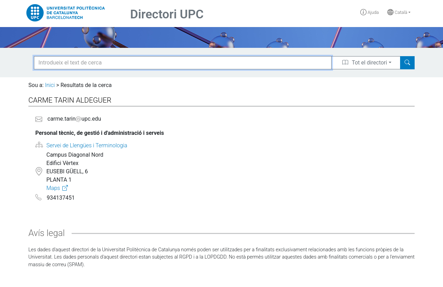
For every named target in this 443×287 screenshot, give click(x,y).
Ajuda (369, 12)
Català (397, 12)
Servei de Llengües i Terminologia (86, 145)
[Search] (407, 62)
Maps (53, 188)
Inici (50, 85)
